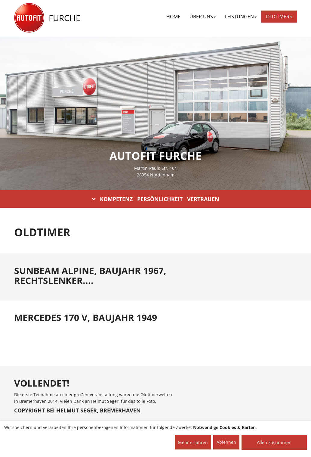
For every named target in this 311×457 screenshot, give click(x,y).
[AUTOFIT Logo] (29, 18)
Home (173, 16)
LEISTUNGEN (241, 16)
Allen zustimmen (274, 442)
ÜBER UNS (202, 16)
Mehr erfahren (193, 442)
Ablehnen (226, 442)
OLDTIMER (279, 16)
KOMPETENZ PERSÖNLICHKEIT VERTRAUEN (155, 199)
